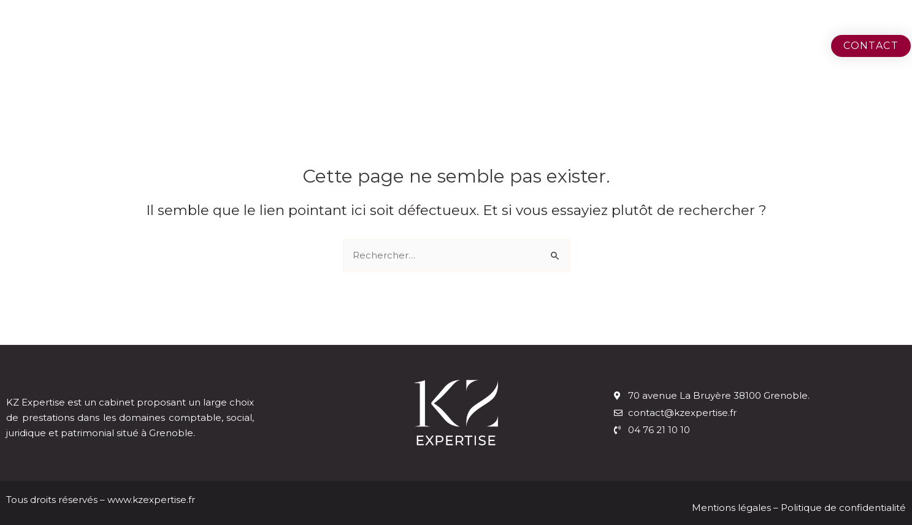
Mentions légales (732, 507)
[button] (871, 46)
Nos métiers (754, 45)
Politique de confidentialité (843, 507)
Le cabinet (649, 45)
